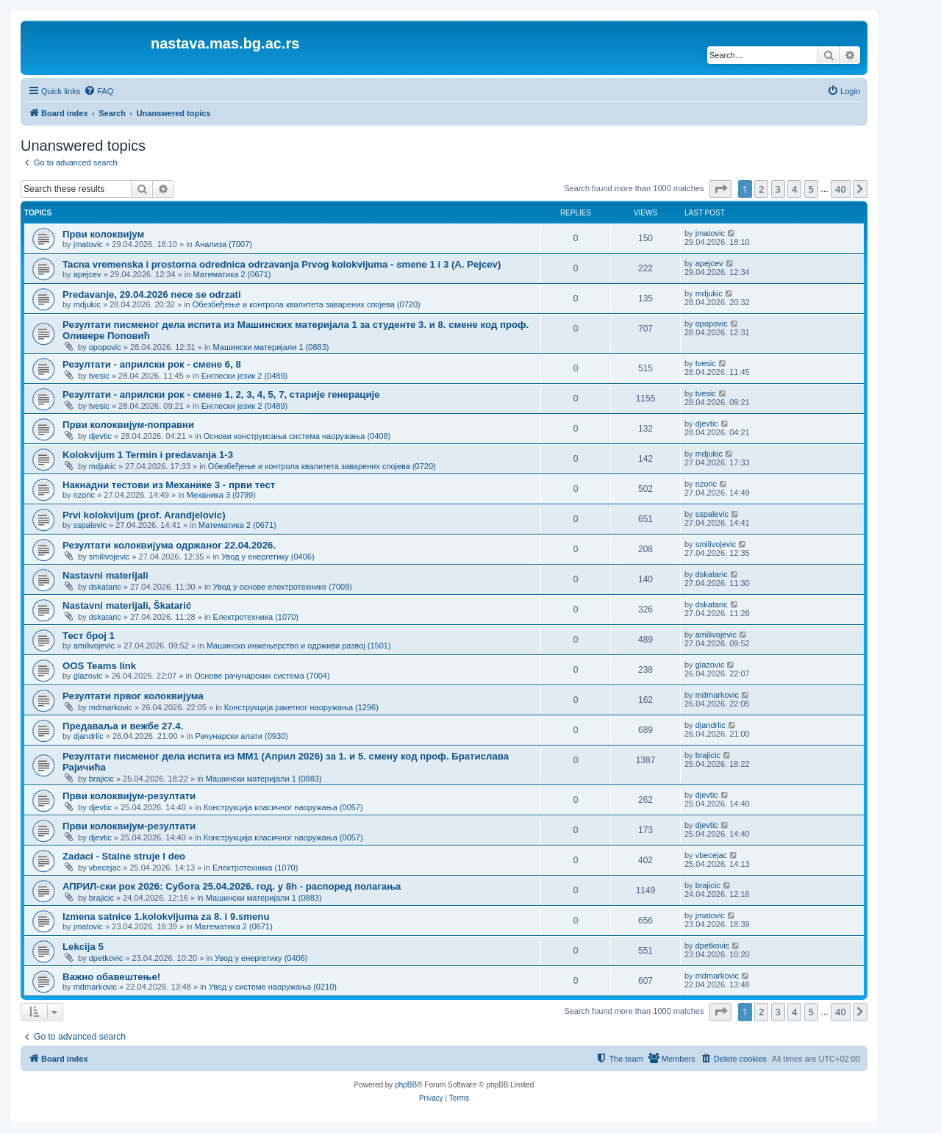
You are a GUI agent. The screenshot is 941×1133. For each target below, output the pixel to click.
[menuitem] (98, 91)
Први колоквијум (103, 234)
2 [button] (761, 189)
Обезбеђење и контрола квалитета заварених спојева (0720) (307, 304)
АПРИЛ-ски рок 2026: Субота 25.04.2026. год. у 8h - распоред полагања (231, 886)
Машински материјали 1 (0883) (271, 347)
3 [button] (778, 189)
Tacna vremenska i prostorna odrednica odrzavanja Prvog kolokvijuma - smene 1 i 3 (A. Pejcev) (281, 264)
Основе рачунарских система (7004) (261, 675)
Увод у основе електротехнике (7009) (282, 586)
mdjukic (87, 304)
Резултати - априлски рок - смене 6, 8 (151, 364)
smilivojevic (109, 556)
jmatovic (88, 244)
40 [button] (840, 189)
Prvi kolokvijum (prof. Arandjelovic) (144, 515)
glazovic (88, 675)
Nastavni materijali (105, 575)
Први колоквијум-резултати (129, 795)
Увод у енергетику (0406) (267, 556)
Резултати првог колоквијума (133, 695)
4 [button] (794, 189)
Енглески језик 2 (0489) (244, 375)
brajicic (101, 778)
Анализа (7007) (223, 244)
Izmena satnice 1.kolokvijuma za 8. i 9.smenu (165, 916)
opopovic (105, 347)
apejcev (87, 274)
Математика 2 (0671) (232, 274)
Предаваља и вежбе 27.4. (122, 726)
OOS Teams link (99, 665)
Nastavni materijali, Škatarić (126, 605)
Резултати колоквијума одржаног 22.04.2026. (169, 545)
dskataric (105, 586)
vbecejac (105, 867)
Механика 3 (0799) (221, 494)
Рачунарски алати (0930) (241, 736)
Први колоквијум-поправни (128, 424)
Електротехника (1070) (255, 616)
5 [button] (811, 189)
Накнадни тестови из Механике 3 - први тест (168, 484)
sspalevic (90, 525)
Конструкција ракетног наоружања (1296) (301, 707)
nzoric (84, 494)
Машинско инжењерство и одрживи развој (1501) (299, 645)
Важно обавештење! (111, 976)
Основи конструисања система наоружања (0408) (297, 436)
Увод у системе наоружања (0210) (273, 986)
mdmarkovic (110, 707)
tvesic (99, 375)
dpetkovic (106, 958)
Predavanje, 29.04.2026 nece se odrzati (151, 294)
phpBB (406, 1085)
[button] (720, 189)
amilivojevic (94, 645)
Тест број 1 (88, 635)
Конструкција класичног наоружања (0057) (283, 807)
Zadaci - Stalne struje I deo (123, 856)
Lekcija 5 (83, 946)
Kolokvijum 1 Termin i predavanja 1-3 (147, 454)
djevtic (100, 436)
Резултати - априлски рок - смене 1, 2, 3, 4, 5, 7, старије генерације (220, 394)
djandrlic (89, 736)
